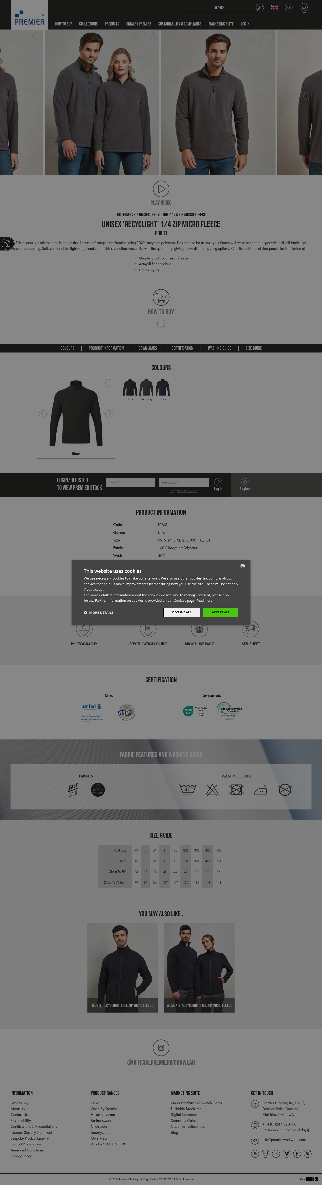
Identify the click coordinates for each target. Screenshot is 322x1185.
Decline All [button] (179, 612)
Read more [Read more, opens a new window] (205, 600)
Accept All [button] (220, 612)
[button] (98, 612)
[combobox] (242, 566)
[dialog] (161, 592)
